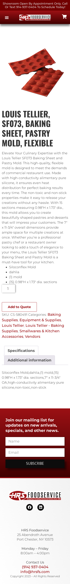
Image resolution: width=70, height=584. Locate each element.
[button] (7, 17)
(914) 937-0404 (35, 567)
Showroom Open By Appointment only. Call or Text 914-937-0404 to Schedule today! (35, 5)
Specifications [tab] (21, 350)
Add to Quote (19, 307)
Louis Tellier (13, 325)
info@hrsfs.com (35, 572)
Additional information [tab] (29, 360)
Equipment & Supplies (40, 320)
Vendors (32, 336)
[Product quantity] (8, 289)
